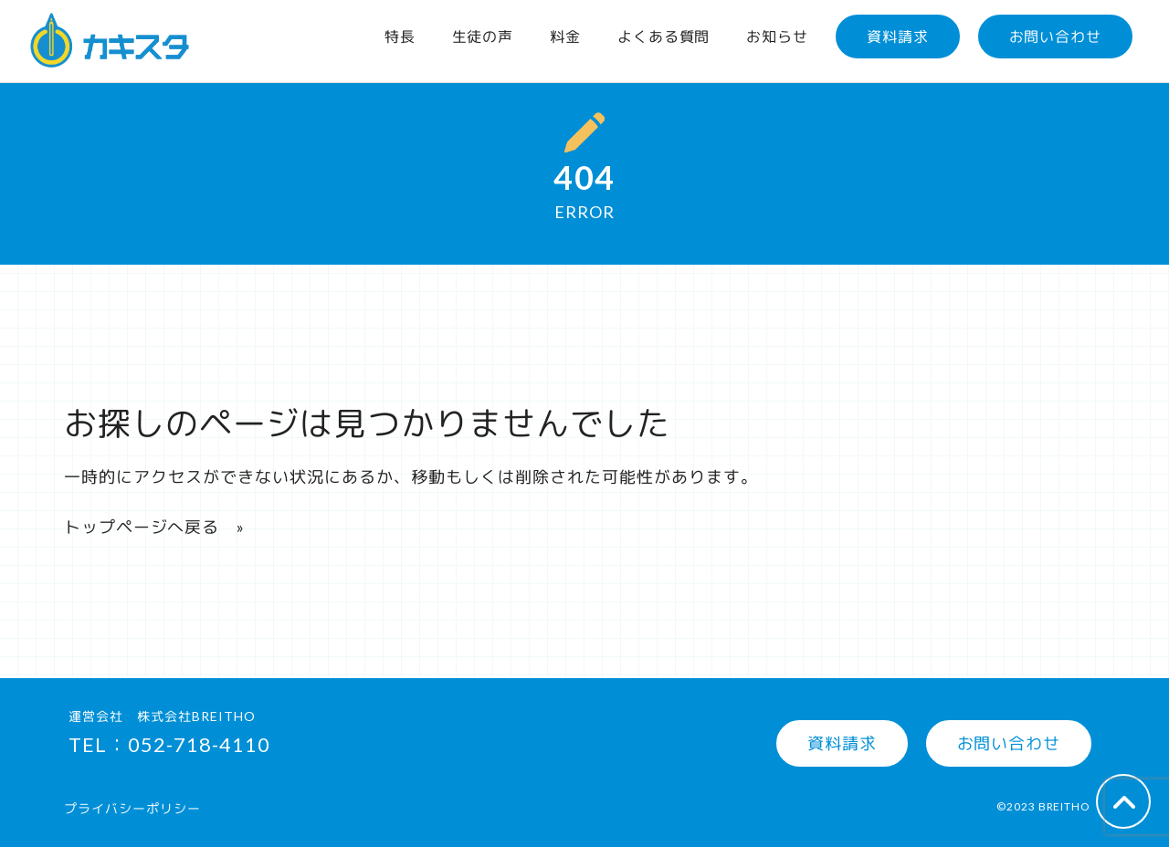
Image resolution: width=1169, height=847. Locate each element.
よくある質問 (663, 36)
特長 (400, 36)
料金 (565, 36)
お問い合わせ (1055, 36)
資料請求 (898, 36)
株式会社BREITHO (196, 716)
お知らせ (777, 36)
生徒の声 (483, 36)
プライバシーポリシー (132, 808)
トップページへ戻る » (154, 527)
